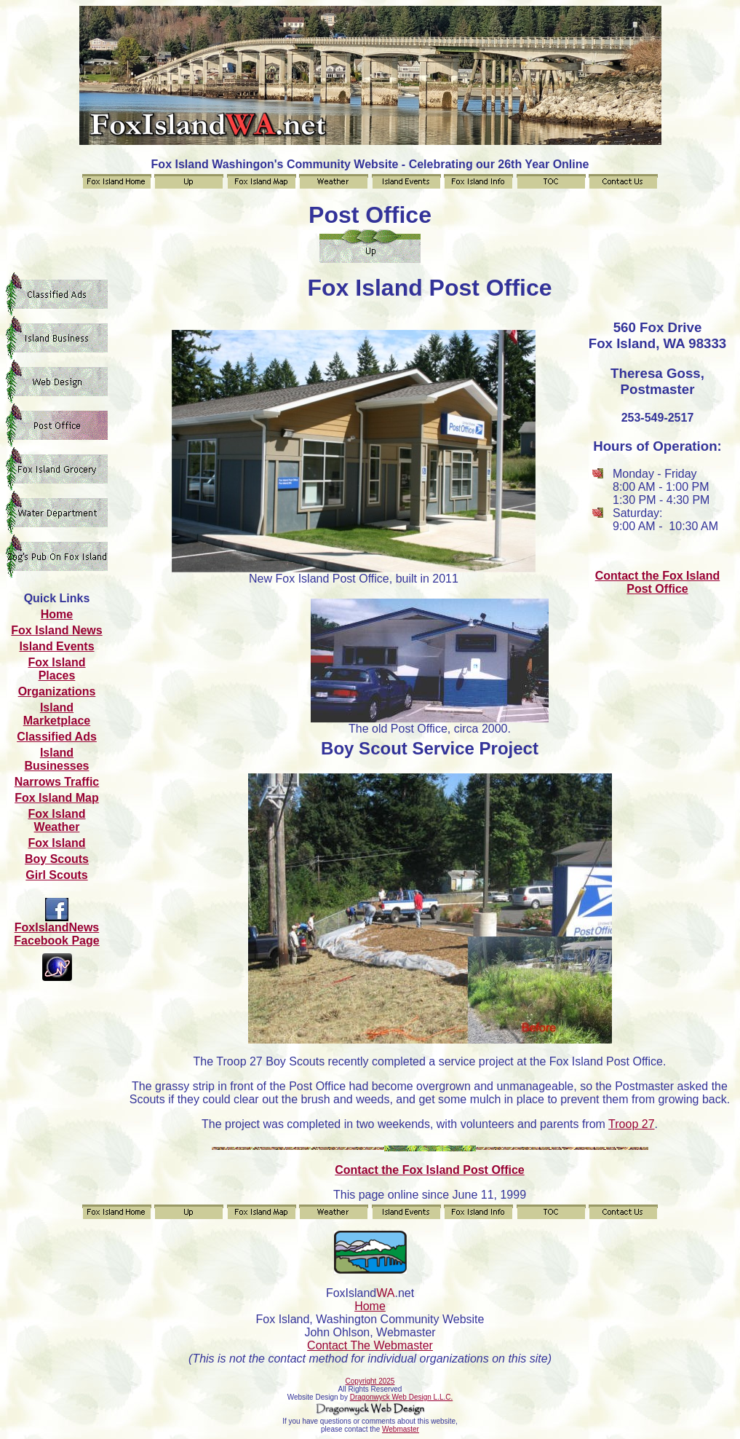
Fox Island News (56, 630)
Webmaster (400, 1429)
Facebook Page (56, 940)
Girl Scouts (56, 875)
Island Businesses (57, 759)
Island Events (56, 646)
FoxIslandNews (57, 927)
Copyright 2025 (370, 1381)
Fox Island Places (56, 669)
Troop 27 (631, 1124)
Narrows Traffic (57, 782)
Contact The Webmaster (370, 1345)
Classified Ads (57, 736)
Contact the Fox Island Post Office (657, 582)
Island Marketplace (57, 714)
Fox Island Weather (56, 820)
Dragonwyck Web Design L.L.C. (401, 1397)
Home (57, 614)
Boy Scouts (57, 859)
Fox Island (56, 843)
